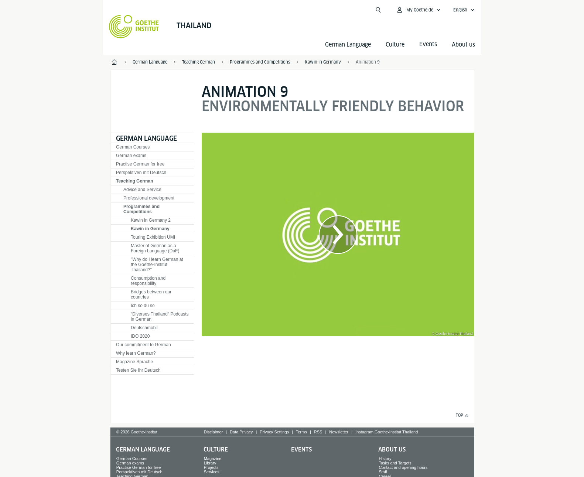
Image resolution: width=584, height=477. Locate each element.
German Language (348, 44)
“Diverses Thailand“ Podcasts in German (160, 316)
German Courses (133, 147)
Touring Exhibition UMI (153, 237)
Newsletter (338, 432)
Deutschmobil (144, 327)
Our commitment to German (143, 344)
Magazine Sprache (134, 361)
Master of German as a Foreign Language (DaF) (155, 248)
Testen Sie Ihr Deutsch (138, 370)
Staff (383, 472)
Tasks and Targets (395, 463)
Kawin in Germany (150, 228)
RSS (318, 432)
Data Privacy (241, 432)
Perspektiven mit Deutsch (141, 172)
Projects (211, 467)
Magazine (213, 458)
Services (211, 472)
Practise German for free (140, 164)
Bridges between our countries (151, 294)
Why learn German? (136, 353)
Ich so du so (143, 305)
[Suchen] (378, 10)
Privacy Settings (274, 432)
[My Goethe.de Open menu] (418, 10)
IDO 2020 (140, 336)
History (385, 458)
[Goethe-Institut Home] (134, 26)
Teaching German (134, 181)
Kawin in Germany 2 (151, 220)
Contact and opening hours (403, 467)
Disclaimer (213, 432)
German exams (131, 155)
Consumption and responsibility (148, 281)
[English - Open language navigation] (464, 10)
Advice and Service (142, 189)
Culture (395, 44)
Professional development (148, 198)
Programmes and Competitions (141, 209)
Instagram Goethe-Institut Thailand (386, 432)
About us (463, 44)
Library (210, 463)
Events (301, 449)
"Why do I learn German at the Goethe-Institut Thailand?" (157, 264)
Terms (301, 432)
